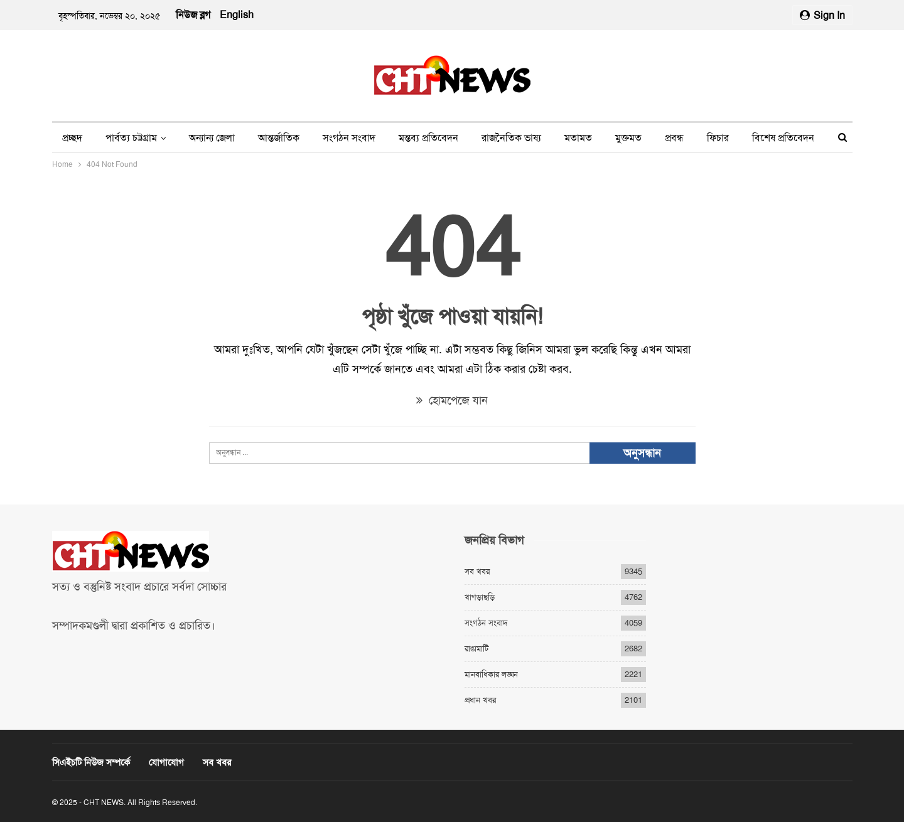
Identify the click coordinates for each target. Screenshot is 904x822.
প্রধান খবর (480, 700)
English (237, 14)
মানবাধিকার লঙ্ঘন (491, 674)
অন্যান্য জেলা (212, 137)
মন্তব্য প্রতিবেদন (428, 137)
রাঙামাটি (476, 648)
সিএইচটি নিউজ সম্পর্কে (91, 762)
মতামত (578, 137)
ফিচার (718, 137)
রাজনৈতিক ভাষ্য (511, 137)
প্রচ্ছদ (72, 137)
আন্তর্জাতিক (278, 137)
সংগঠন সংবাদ (349, 137)
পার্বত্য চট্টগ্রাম (131, 137)
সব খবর (477, 571)
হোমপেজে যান (452, 400)
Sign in (822, 15)
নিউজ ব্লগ (193, 14)
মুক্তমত (628, 137)
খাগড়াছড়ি (480, 597)
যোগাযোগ (166, 762)
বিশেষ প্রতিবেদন (783, 137)
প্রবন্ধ (674, 137)
